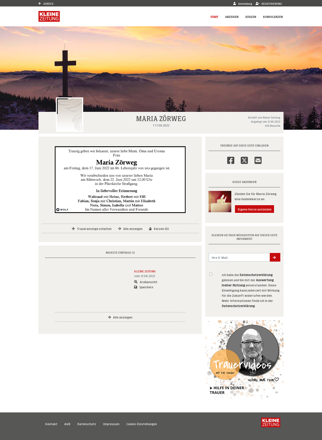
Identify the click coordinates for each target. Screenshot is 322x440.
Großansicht (145, 281)
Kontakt (51, 423)
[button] (275, 257)
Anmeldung (242, 3)
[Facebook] (230, 157)
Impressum (111, 423)
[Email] (258, 157)
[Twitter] (244, 157)
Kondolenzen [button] (273, 16)
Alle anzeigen (130, 228)
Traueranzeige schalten (92, 228)
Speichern (143, 287)
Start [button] (214, 16)
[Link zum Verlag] (49, 16)
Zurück (46, 3)
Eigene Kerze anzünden (254, 209)
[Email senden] (239, 257)
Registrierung (269, 3)
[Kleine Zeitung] (270, 424)
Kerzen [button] (250, 16)
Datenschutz (86, 423)
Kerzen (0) (159, 228)
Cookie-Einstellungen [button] (141, 423)
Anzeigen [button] (231, 16)
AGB (67, 423)
